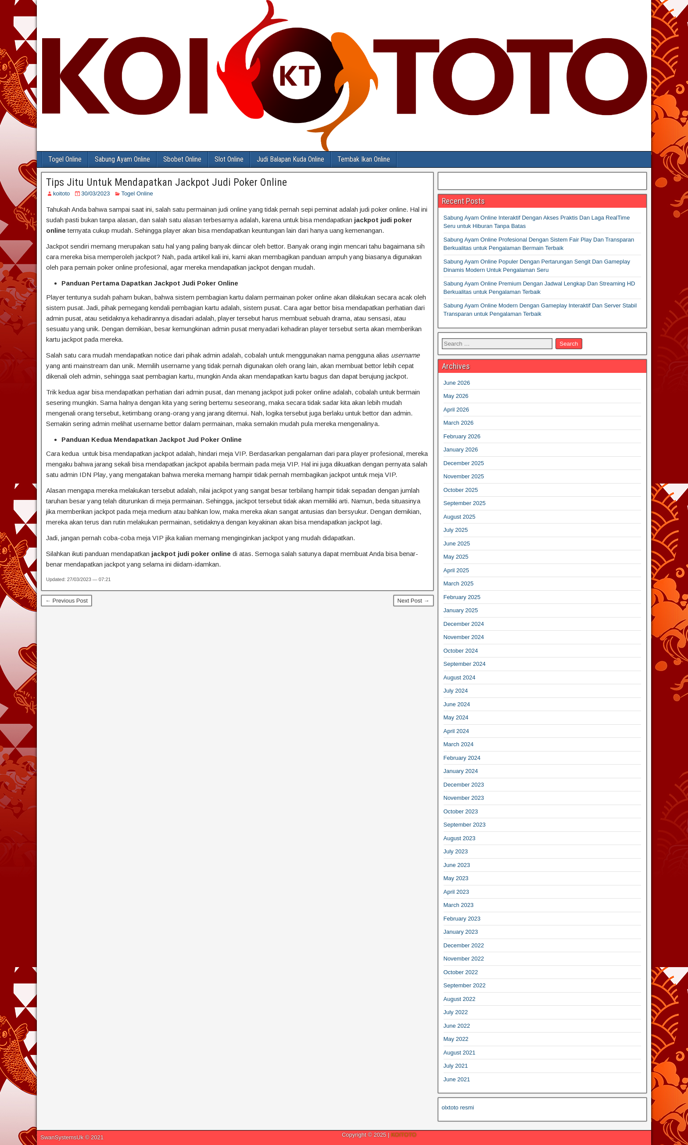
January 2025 (461, 610)
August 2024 (460, 677)
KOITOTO (403, 1134)
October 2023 (461, 811)
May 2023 (456, 878)
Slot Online (229, 159)
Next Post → (414, 600)
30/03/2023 (95, 193)
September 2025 (465, 503)
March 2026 (459, 422)
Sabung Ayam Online (122, 159)
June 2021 (457, 1079)
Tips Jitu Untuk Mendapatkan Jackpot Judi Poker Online (166, 182)
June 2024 (457, 704)
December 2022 (464, 945)
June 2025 (457, 543)
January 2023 (461, 931)
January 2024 (461, 771)
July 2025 (456, 530)
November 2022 (464, 958)
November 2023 (464, 798)
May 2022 (456, 1039)
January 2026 (461, 449)
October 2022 (461, 972)
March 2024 (459, 744)
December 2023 (464, 784)
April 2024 (456, 731)
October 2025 (461, 490)
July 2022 (456, 1012)
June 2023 (457, 865)
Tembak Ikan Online (363, 159)
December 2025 (464, 463)
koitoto (61, 193)
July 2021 (456, 1065)
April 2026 (456, 409)
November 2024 (464, 637)
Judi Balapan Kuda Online (290, 159)
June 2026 (457, 382)
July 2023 (456, 851)
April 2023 (456, 892)
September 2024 (465, 664)
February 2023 (462, 918)
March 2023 (459, 905)
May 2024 (456, 717)
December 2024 (464, 624)
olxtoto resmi (458, 1107)
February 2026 (462, 436)
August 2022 (460, 999)
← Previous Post (66, 600)
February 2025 (462, 597)
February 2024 (462, 758)
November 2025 (464, 476)
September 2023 (465, 824)
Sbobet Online (182, 159)
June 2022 (457, 1025)
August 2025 (460, 516)
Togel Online (65, 159)
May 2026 (456, 396)
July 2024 (456, 690)
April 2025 (456, 570)
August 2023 (460, 838)
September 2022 (465, 985)
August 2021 (460, 1052)
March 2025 (459, 583)
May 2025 (456, 556)
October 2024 (461, 650)
